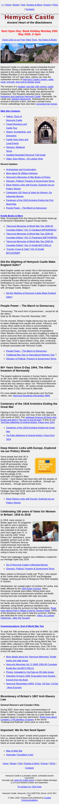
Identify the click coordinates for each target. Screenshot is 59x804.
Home (8, 5)
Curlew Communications (36, 799)
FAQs (55, 5)
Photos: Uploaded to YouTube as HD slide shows (30, 672)
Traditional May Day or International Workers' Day (30, 355)
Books (16, 5)
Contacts (30, 9)
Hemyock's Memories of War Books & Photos (28, 177)
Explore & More (34, 5)
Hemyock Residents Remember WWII (31, 396)
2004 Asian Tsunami (31, 588)
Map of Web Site (14, 751)
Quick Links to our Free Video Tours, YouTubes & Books (29, 40)
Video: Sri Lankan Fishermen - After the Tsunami (27, 616)
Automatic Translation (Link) (19, 755)
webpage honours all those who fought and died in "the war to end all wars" (28, 418)
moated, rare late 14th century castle (35, 86)
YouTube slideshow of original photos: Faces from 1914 (28, 422)
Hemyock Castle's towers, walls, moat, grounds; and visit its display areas (27, 80)
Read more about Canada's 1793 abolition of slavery (29, 718)
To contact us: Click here (29, 787)
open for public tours (24, 780)
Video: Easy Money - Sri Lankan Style (24, 159)
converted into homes (46, 104)
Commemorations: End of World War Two (22, 626)
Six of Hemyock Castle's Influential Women (27, 565)
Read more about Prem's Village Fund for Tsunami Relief (28, 609)
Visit (23, 5)
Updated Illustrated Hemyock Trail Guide (26, 155)
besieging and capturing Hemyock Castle (21, 96)
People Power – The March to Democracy (26, 208)
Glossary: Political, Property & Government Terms (30, 181)
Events (47, 5)
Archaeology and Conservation (21, 169)
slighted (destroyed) (21, 99)
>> (2, 5)
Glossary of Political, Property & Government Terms (31, 359)
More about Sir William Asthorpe (22, 173)
